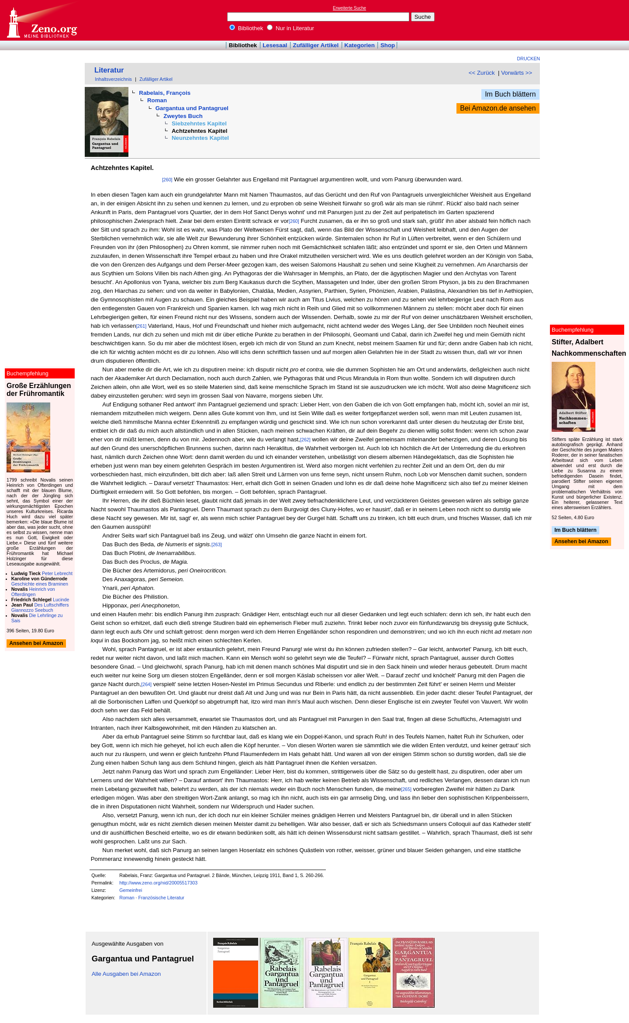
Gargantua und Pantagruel (192, 108)
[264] (146, 684)
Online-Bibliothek (41, 20)
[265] (406, 789)
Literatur (109, 70)
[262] (305, 439)
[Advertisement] (589, 20)
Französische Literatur (161, 897)
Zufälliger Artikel (316, 45)
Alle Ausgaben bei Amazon (126, 974)
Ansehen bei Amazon (581, 542)
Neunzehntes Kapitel (200, 138)
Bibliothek (246, 28)
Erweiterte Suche (349, 8)
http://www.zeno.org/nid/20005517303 (158, 882)
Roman (157, 100)
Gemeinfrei (130, 890)
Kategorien (359, 45)
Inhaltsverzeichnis (113, 79)
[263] (216, 544)
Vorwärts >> (516, 72)
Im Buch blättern (510, 94)
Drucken (528, 58)
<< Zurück (482, 72)
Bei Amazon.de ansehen (498, 108)
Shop (387, 45)
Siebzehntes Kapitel (199, 123)
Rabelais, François (164, 93)
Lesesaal (275, 45)
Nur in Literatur (290, 28)
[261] (141, 326)
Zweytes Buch (183, 116)
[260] (167, 179)
